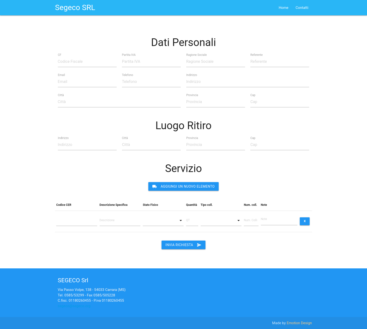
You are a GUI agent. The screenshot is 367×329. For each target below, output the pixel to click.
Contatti (302, 8)
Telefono (127, 74)
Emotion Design (299, 323)
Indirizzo (191, 74)
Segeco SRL (75, 7)
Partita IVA (129, 54)
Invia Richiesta (183, 245)
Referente (256, 54)
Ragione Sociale (196, 54)
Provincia (192, 95)
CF (59, 54)
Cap (252, 95)
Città (61, 95)
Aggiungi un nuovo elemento (183, 186)
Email (61, 74)
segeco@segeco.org (74, 306)
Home (283, 8)
